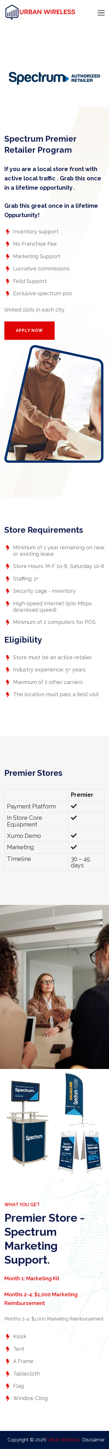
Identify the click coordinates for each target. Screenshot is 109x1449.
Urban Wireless (63, 1440)
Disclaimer (93, 1440)
